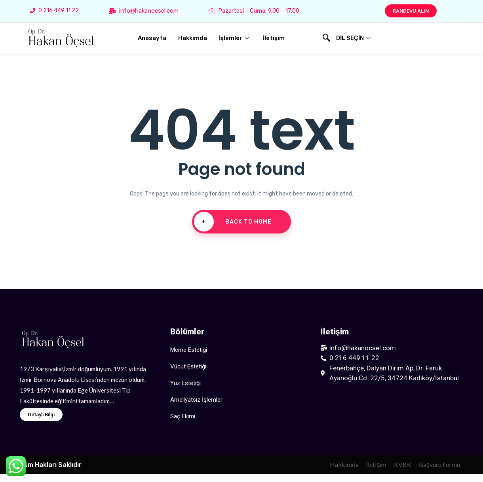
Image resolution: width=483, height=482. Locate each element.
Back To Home (233, 222)
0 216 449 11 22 (54, 10)
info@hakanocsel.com (144, 10)
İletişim (274, 38)
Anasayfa (152, 38)
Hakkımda (192, 38)
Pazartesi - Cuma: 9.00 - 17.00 (253, 10)
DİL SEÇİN (354, 38)
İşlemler (235, 38)
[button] (411, 10)
